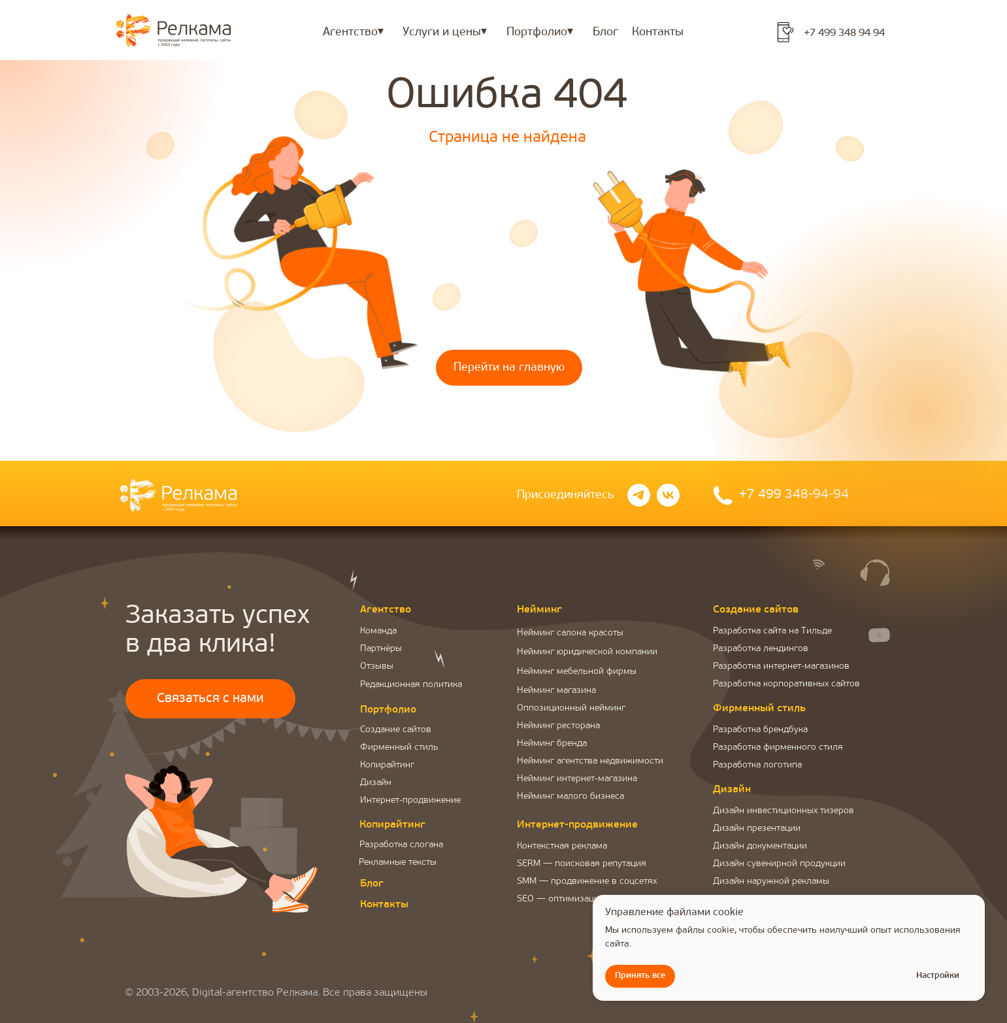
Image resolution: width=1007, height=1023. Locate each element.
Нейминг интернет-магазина (577, 779)
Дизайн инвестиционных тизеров (783, 811)
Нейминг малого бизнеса (570, 796)
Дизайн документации (760, 846)
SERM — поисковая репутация (581, 864)
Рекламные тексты (398, 862)
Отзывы (376, 666)
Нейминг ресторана (558, 726)
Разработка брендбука (760, 730)
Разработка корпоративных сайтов (786, 684)
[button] (210, 742)
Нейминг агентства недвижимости (590, 761)
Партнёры (381, 649)
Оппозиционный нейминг (571, 708)
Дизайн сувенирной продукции (779, 864)
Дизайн (375, 783)
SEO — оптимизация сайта (573, 899)
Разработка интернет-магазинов (781, 666)
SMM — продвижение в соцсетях (587, 881)
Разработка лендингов (760, 649)
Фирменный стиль (399, 747)
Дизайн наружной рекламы (771, 881)
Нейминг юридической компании (587, 652)
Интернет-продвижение (410, 800)
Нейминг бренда (552, 743)
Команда (378, 631)
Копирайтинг (387, 765)
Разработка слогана (401, 845)
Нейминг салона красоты (570, 633)
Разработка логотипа (757, 765)
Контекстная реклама (562, 846)
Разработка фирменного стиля (778, 747)
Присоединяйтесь (565, 495)
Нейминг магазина (556, 691)
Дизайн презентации (757, 828)
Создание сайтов (395, 730)
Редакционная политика (411, 685)
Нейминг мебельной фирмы (576, 672)
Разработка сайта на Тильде (772, 631)
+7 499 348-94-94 (794, 494)
